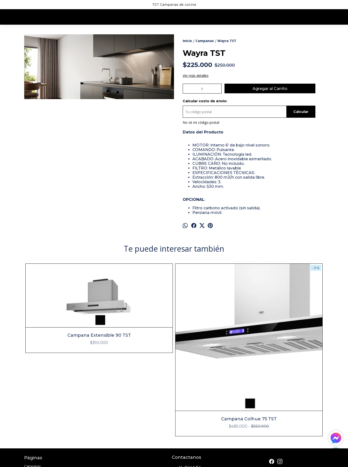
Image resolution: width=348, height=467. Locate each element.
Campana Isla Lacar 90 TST (211, 344)
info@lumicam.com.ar (192, 401)
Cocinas (30, 397)
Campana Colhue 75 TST (136, 344)
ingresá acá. (153, 461)
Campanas (32, 391)
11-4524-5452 (186, 392)
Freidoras (31, 408)
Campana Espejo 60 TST (286, 272)
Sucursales (32, 420)
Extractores (33, 403)
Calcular (300, 111)
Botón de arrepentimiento (175, 461)
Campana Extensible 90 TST (62, 303)
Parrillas (30, 414)
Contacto (31, 426)
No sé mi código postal (201, 122)
